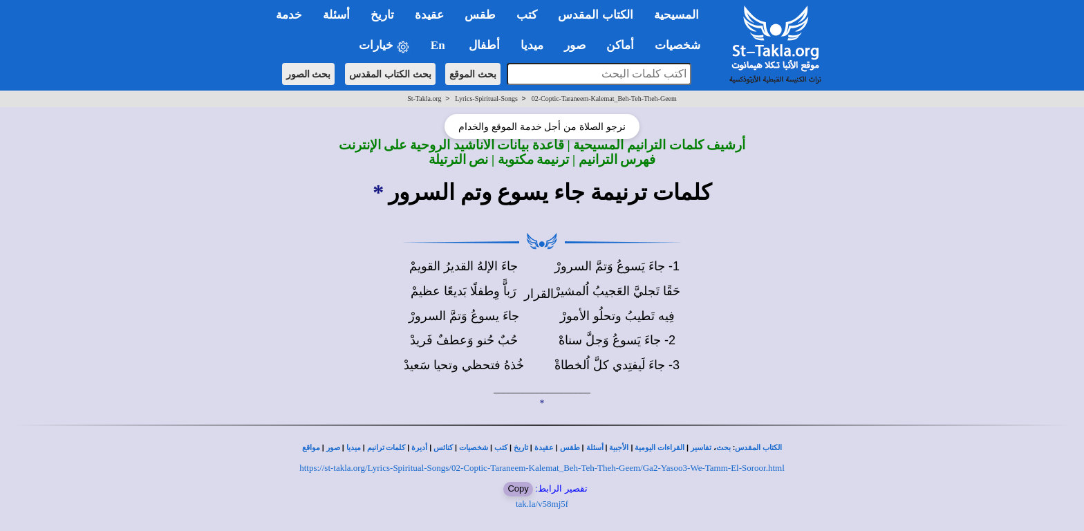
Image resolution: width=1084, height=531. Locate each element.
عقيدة (544, 447)
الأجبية (618, 447)
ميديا (353, 447)
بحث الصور (308, 74)
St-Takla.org (424, 98)
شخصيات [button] (682, 45)
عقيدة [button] (429, 14)
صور (333, 447)
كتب (500, 447)
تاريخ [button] (382, 14)
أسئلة (595, 447)
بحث (723, 447)
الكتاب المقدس (758, 447)
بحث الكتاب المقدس (390, 74)
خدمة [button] (289, 14)
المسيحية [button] (676, 14)
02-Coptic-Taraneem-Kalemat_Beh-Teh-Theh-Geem (604, 98)
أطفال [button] (484, 45)
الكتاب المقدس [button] (595, 14)
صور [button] (575, 45)
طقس (570, 447)
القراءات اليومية (659, 447)
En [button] (439, 45)
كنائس (443, 447)
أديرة (419, 447)
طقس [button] (480, 14)
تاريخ (521, 447)
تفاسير (701, 447)
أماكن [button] (620, 45)
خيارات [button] (384, 46)
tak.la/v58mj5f (542, 504)
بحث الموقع (472, 74)
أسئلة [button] (336, 14)
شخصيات (473, 447)
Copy (517, 488)
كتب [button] (526, 14)
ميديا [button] (532, 45)
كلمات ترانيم (386, 447)
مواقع (311, 447)
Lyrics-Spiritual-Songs (486, 98)
